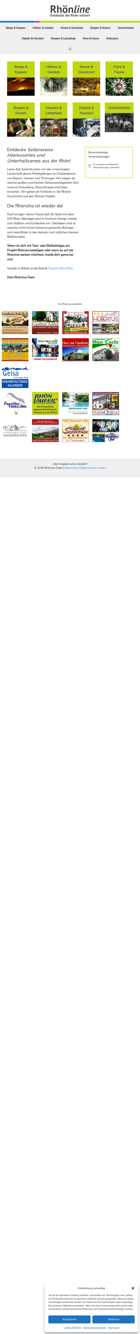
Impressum (113, 1327)
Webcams (112, 38)
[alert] (109, 166)
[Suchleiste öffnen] (70, 49)
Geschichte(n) (126, 28)
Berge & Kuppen (15, 28)
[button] (133, 1288)
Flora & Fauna (91, 38)
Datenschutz (87, 468)
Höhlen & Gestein (43, 28)
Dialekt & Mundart (33, 38)
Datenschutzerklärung (94, 1327)
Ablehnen (114, 1319)
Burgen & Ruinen (100, 28)
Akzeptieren (69, 1319)
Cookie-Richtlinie (72, 1327)
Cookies (101, 468)
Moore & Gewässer (72, 28)
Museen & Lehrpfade (63, 38)
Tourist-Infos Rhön (60, 268)
